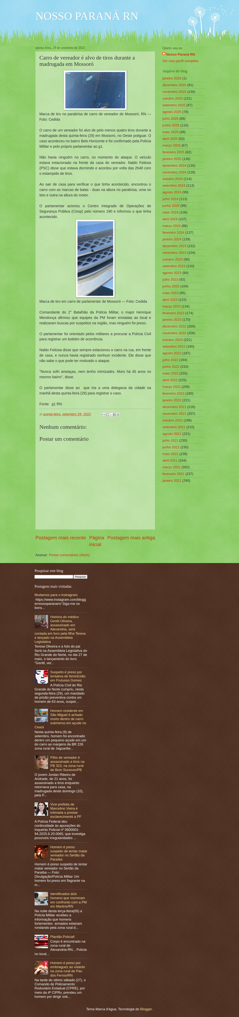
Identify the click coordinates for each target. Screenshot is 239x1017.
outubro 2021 (172, 420)
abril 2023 (170, 300)
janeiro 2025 (171, 159)
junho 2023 (170, 286)
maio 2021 (170, 454)
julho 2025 (170, 118)
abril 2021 (170, 460)
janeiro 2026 (171, 78)
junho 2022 (170, 367)
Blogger (146, 1009)
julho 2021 (170, 440)
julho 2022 (170, 360)
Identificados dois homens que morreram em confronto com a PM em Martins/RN (68, 900)
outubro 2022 (172, 340)
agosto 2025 (171, 112)
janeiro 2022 (171, 400)
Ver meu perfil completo (180, 61)
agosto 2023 (171, 273)
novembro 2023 (174, 253)
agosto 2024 (171, 192)
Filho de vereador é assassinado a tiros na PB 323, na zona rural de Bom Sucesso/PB (67, 764)
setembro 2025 (173, 105)
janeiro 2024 (171, 239)
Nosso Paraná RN (180, 54)
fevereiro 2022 (173, 393)
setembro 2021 (173, 427)
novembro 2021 (174, 414)
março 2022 (171, 387)
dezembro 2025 (174, 85)
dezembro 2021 (174, 407)
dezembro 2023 (174, 246)
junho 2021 (170, 447)
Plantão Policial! (62, 937)
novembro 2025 (174, 92)
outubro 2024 (172, 179)
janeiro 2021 (171, 480)
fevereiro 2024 (173, 232)
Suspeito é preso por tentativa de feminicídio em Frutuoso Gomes (67, 676)
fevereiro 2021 (173, 474)
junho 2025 (170, 125)
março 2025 (171, 145)
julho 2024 (170, 199)
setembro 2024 (173, 185)
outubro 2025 (172, 98)
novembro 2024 (174, 172)
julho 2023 (170, 279)
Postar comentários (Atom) (69, 555)
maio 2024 (170, 212)
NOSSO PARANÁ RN (86, 16)
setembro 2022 (173, 346)
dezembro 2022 (174, 326)
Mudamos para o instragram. (56, 595)
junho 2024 (170, 206)
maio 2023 (170, 293)
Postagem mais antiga (131, 537)
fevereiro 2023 (173, 313)
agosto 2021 (171, 434)
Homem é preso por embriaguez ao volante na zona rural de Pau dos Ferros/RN (67, 969)
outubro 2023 (172, 259)
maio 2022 (170, 373)
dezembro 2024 (174, 165)
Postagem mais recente (60, 537)
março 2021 (171, 467)
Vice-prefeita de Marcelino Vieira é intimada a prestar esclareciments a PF (65, 810)
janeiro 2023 (171, 320)
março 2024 (171, 226)
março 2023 (171, 306)
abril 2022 (170, 380)
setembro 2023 (173, 266)
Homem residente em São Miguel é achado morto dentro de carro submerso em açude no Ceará (60, 719)
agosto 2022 (171, 353)
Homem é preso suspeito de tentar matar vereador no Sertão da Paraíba (68, 853)
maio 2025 (170, 132)
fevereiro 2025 (173, 152)
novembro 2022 (174, 333)
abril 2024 (170, 219)
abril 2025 (170, 139)
